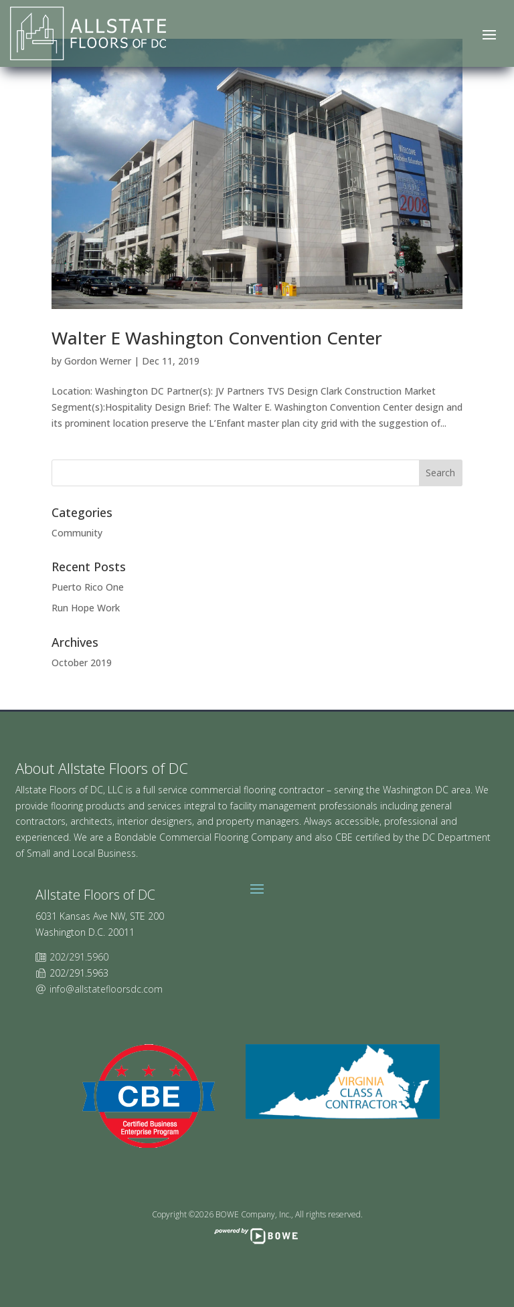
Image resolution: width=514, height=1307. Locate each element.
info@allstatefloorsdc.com (106, 989)
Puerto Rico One (88, 587)
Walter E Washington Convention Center (217, 338)
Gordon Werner (97, 361)
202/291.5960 (79, 956)
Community (77, 532)
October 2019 (82, 662)
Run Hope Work (86, 607)
